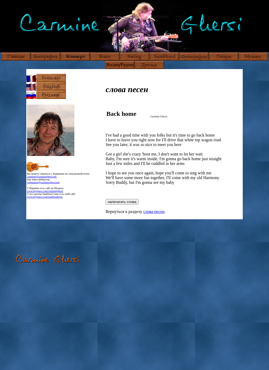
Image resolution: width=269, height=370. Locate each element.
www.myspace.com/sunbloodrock (44, 196)
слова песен (153, 211)
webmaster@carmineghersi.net (43, 182)
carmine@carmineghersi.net (42, 176)
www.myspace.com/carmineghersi (45, 191)
